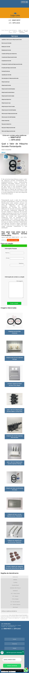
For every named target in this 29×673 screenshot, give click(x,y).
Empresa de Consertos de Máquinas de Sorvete (12, 64)
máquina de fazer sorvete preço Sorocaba (14, 489)
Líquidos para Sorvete (6, 74)
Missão (14, 648)
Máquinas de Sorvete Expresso (8, 88)
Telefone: (17, 264)
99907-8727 (16, 20)
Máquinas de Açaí (6, 81)
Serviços (14, 36)
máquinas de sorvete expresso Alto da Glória (14, 436)
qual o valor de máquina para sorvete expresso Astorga (14, 462)
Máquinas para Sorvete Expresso (9, 110)
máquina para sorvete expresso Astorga (14, 358)
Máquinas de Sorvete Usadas (8, 95)
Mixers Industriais (5, 120)
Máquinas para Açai (6, 103)
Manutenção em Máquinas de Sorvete (10, 78)
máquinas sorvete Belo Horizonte (14, 332)
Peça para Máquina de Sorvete (8, 127)
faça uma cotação (13, 240)
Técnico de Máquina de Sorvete (8, 131)
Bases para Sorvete (6, 46)
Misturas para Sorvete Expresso (9, 117)
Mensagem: (16, 289)
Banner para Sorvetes (6, 43)
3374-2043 (16, 23)
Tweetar (3, 152)
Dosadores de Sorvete (6, 60)
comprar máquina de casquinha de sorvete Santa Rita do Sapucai (14, 567)
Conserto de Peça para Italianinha (9, 53)
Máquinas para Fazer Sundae (8, 106)
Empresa (14, 643)
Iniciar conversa (12, 665)
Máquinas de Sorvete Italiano (8, 92)
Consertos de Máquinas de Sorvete (9, 57)
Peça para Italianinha (6, 124)
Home (14, 639)
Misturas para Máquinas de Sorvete (9, 113)
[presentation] (14, 271)
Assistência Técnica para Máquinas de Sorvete (12, 39)
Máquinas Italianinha (6, 99)
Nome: (14, 253)
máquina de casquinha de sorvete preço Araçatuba (14, 541)
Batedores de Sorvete (6, 50)
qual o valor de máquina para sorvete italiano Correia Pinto (14, 410)
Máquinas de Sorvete (6, 85)
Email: (15, 258)
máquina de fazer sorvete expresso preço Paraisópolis (14, 515)
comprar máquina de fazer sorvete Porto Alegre (14, 384)
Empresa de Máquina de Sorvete (9, 67)
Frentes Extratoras (6, 71)
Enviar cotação (14, 303)
